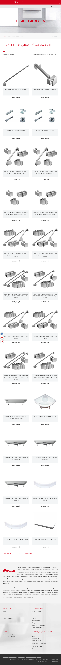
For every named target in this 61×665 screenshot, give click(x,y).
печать (55, 36)
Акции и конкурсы (37, 611)
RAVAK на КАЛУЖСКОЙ (9, 637)
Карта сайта (21, 657)
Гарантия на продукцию (38, 625)
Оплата (34, 618)
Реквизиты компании (38, 649)
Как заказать (35, 616)
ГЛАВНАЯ (5, 36)
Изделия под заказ (8, 618)
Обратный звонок (37, 646)
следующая (28, 553)
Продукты (5, 614)
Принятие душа (16, 36)
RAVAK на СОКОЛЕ (8, 634)
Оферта (34, 623)
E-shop (9, 36)
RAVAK (6, 2)
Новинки (5, 616)
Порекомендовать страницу (10, 657)
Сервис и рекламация (38, 627)
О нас (4, 611)
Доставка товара (36, 620)
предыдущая (7, 553)
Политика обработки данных (33, 657)
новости (34, 614)
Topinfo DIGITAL (54, 661)
